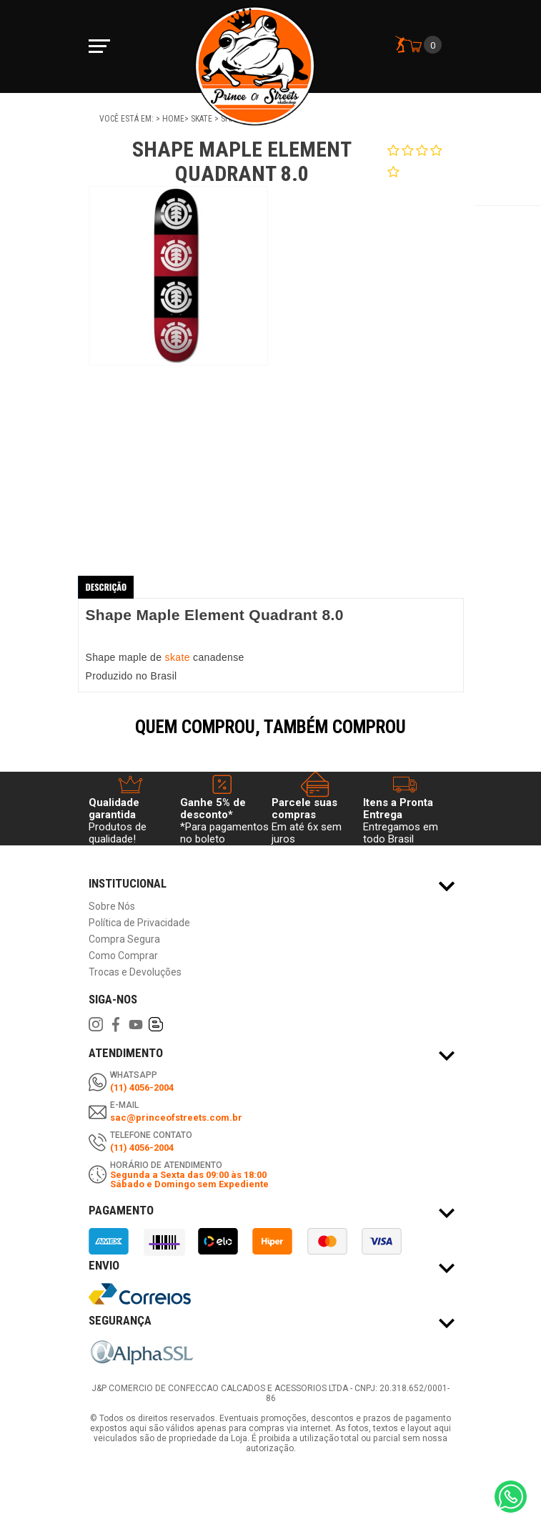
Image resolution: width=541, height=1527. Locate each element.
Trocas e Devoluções (135, 972)
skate (179, 657)
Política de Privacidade (139, 923)
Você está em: (127, 119)
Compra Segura (124, 939)
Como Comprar (123, 956)
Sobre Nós (112, 906)
